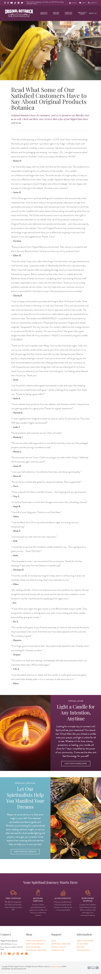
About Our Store (85, 941)
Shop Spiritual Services (25, 852)
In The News (82, 944)
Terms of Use (57, 950)
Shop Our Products (36, 941)
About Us (93, 13)
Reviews (81, 947)
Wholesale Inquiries (36, 950)
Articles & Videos (82, 13)
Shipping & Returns (61, 944)
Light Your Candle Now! (76, 763)
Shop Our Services (35, 944)
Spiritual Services (68, 13)
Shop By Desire (56, 13)
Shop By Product (44, 13)
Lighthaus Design (55, 966)
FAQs (53, 941)
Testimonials (83, 950)
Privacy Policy (58, 947)
